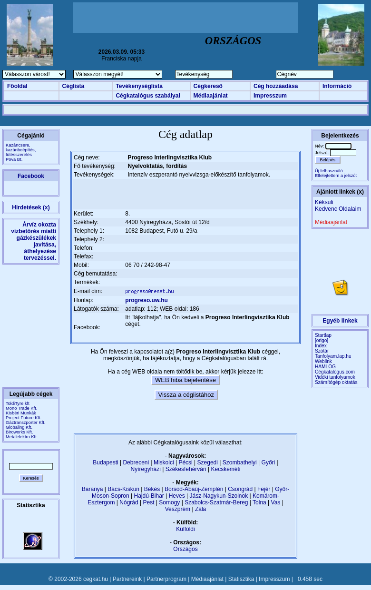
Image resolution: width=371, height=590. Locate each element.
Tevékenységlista (139, 86)
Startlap (323, 335)
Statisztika (241, 579)
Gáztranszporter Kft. (25, 422)
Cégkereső (208, 86)
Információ (336, 86)
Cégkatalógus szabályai (148, 95)
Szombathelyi (240, 462)
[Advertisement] (185, 17)
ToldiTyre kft (17, 403)
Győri (268, 462)
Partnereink (127, 579)
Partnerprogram (166, 579)
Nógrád (128, 502)
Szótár (322, 351)
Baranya (92, 489)
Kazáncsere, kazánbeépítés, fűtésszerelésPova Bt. (21, 152)
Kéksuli (324, 202)
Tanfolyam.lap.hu (333, 356)
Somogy (169, 502)
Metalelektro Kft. (22, 436)
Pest (148, 502)
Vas (276, 502)
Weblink (323, 361)
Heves (177, 495)
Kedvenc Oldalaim (338, 209)
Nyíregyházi (145, 469)
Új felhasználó (329, 170)
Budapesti (105, 462)
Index (321, 345)
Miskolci (164, 462)
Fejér (263, 489)
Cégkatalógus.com (335, 371)
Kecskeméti (225, 469)
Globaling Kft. (19, 427)
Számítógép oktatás (336, 382)
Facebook (31, 176)
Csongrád (240, 489)
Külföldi (185, 529)
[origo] (321, 340)
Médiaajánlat (211, 95)
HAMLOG (325, 366)
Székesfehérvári (186, 469)
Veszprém (177, 509)
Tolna (259, 502)
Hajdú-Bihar (149, 495)
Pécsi (185, 462)
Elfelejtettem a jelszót (336, 175)
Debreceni (136, 462)
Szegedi (207, 462)
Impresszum (270, 95)
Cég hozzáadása (276, 86)
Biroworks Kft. (19, 432)
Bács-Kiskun (123, 489)
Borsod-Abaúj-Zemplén (194, 489)
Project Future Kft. (23, 417)
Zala (200, 509)
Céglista (73, 86)
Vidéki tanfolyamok (335, 377)
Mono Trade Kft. (21, 408)
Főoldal (17, 86)
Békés (152, 489)
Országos (185, 549)
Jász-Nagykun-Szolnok (218, 495)
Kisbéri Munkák (21, 413)
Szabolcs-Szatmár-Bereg (216, 502)
